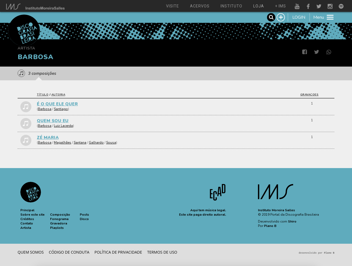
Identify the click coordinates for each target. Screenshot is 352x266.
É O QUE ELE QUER (57, 104)
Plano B (270, 226)
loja (258, 6)
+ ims (280, 6)
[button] (27, 210)
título (42, 95)
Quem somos (31, 252)
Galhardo (96, 142)
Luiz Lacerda (63, 126)
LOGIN (298, 17)
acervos (200, 6)
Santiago (61, 109)
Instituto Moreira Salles (276, 210)
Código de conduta (69, 252)
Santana (80, 142)
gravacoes (309, 95)
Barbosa (44, 109)
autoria (58, 95)
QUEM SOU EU (53, 121)
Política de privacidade (118, 252)
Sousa (111, 142)
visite (172, 6)
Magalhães (62, 142)
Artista (26, 48)
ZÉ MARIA (48, 137)
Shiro (292, 221)
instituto (231, 6)
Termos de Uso (162, 252)
